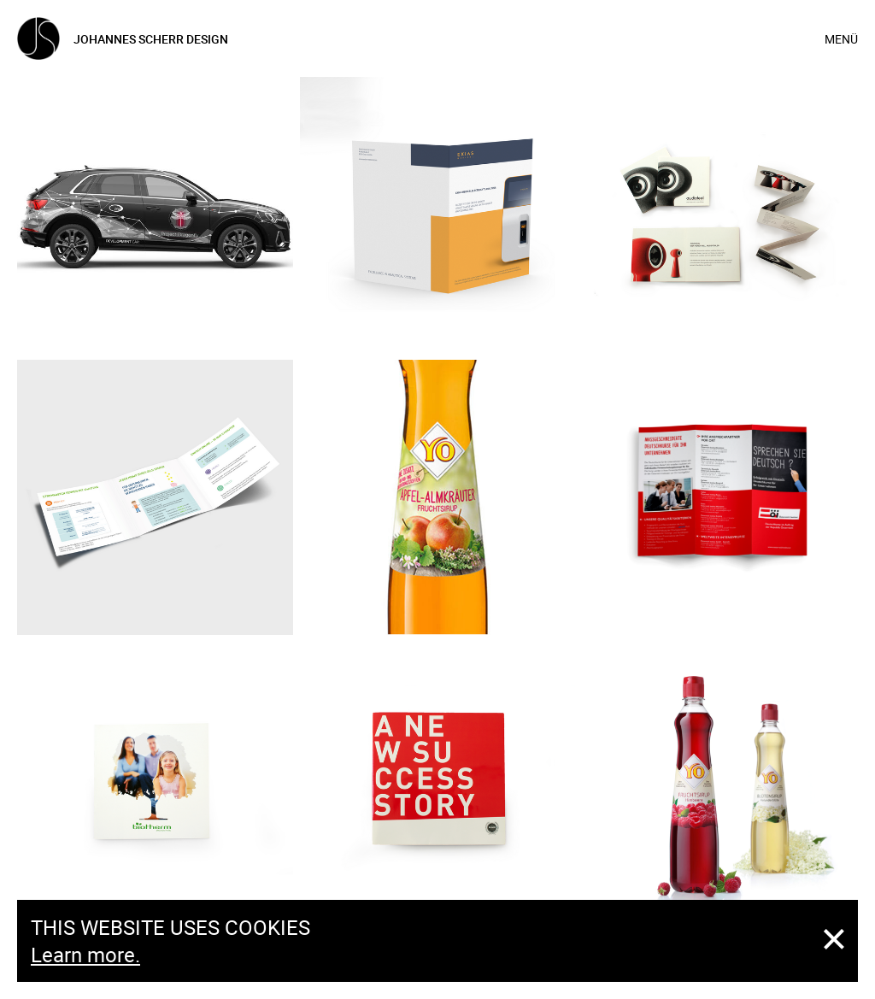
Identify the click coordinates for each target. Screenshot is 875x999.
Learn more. (85, 954)
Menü (841, 39)
